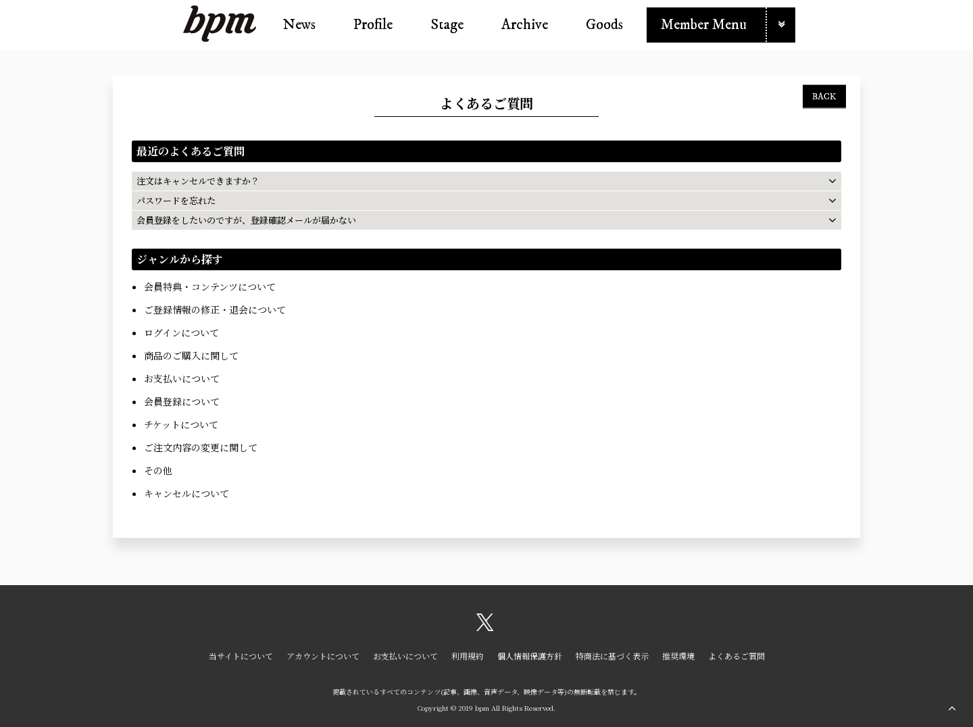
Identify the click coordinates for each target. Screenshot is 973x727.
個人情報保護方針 (529, 655)
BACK (824, 96)
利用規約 (467, 655)
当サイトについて (241, 655)
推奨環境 (678, 655)
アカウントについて (322, 655)
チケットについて (181, 424)
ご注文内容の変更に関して (200, 447)
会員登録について (182, 401)
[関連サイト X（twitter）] (485, 627)
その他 (158, 470)
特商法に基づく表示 (612, 655)
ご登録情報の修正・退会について (215, 309)
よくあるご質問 (736, 655)
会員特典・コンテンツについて (210, 286)
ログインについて (181, 332)
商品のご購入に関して (191, 355)
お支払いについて (182, 378)
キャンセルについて (186, 493)
